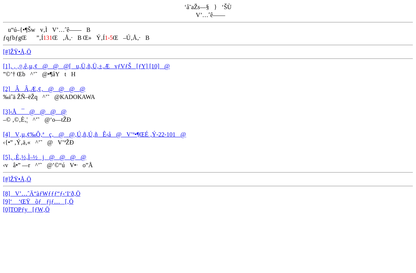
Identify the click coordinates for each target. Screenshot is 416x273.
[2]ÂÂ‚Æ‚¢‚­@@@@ (44, 89)
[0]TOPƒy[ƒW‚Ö (26, 209)
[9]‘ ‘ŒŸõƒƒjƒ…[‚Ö (38, 201)
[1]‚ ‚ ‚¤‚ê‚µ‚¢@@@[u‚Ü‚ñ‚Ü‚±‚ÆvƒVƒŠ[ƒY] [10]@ (86, 66)
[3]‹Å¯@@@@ (34, 111)
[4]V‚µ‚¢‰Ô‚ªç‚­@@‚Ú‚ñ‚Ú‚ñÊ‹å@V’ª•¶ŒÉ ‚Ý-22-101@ (94, 134)
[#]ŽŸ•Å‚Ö (17, 52)
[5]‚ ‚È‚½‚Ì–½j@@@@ (44, 157)
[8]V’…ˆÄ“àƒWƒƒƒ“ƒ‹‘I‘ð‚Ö (41, 193)
